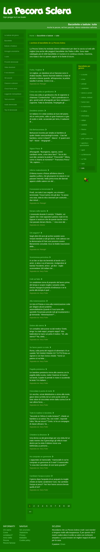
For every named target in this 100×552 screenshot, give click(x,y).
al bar (83, 79)
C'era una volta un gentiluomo (43, 92)
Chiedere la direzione (39, 435)
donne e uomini (86, 93)
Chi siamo (7, 530)
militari (83, 120)
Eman (62, 544)
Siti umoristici (24, 530)
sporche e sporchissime (84, 144)
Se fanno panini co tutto (40, 347)
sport (83, 150)
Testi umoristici (9, 99)
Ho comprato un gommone (42, 457)
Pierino (83, 129)
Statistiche (23, 532)
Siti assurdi (8, 78)
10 (69, 506)
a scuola (84, 75)
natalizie (84, 125)
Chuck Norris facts (10, 89)
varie (83, 164)
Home (32, 36)
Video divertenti (9, 67)
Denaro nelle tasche (39, 211)
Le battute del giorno (11, 35)
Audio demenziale (10, 105)
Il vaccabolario (9, 73)
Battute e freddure (10, 46)
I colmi (6, 57)
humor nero (85, 102)
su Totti (83, 159)
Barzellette (8, 41)
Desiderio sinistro (38, 111)
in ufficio (84, 111)
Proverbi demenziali (11, 62)
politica (83, 134)
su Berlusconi (86, 154)
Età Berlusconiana (38, 130)
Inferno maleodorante (39, 170)
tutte (82, 168)
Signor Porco (36, 149)
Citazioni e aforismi (11, 83)
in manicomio (86, 107)
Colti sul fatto (36, 279)
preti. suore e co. (87, 138)
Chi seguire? (36, 233)
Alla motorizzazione (39, 301)
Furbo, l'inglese (37, 70)
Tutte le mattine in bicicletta (42, 413)
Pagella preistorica (38, 369)
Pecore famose (9, 543)
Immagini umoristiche (11, 51)
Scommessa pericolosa (40, 257)
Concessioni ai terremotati (41, 189)
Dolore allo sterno (38, 325)
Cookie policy (24, 540)
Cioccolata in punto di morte (42, 391)
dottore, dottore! (86, 97)
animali (83, 84)
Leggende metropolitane (12, 94)
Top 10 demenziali (10, 110)
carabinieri (85, 88)
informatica (85, 116)
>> (30, 512)
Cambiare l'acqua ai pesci (41, 476)
